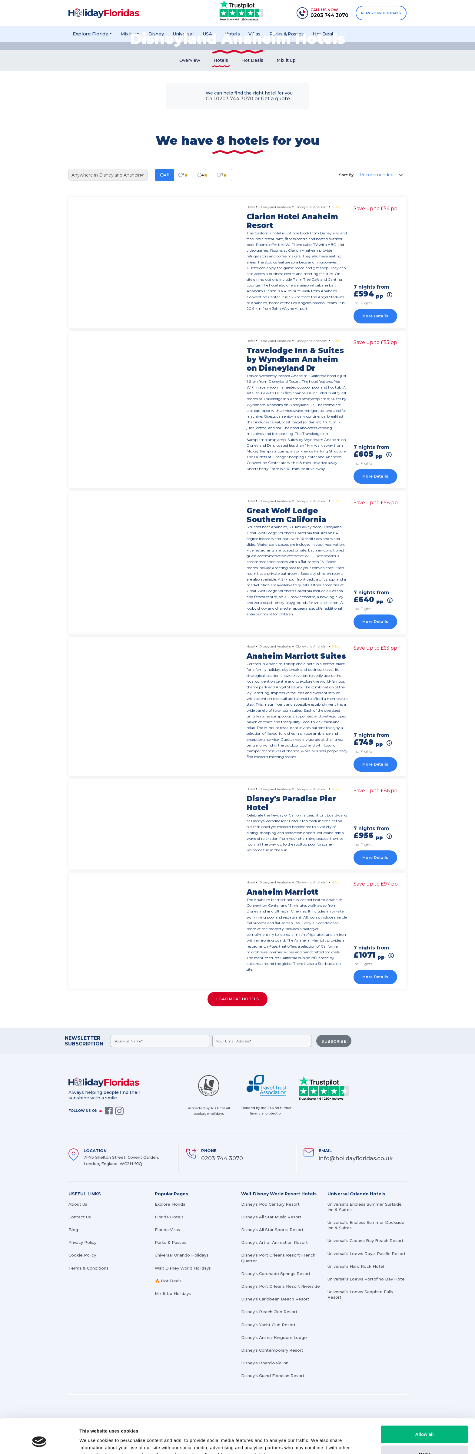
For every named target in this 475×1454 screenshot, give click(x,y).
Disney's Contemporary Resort (272, 1350)
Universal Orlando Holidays (181, 1255)
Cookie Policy (82, 1255)
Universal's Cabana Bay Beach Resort (365, 1240)
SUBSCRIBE (333, 1041)
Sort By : (347, 175)
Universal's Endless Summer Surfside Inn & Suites (364, 1207)
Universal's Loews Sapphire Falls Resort (360, 1294)
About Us (77, 1204)
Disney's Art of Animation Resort (274, 1242)
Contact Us (79, 1216)
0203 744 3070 (222, 1158)
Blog (73, 1229)
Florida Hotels (169, 1216)
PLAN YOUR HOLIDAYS (381, 13)
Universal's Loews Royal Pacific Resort (366, 1253)
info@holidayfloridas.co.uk (356, 1158)
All (164, 175)
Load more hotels (237, 999)
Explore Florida (170, 1204)
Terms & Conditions (88, 1268)
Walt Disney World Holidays (183, 1268)
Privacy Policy (82, 1242)
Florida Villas (167, 1229)
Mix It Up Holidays (173, 1293)
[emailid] (262, 1041)
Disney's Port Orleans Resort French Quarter (278, 1258)
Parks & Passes (170, 1242)
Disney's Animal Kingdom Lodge (274, 1337)
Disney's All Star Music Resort (271, 1216)
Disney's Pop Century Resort (270, 1204)
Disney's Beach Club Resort (269, 1311)
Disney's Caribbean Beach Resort (275, 1299)
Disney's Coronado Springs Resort (276, 1273)
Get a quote (275, 98)
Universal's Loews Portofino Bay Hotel (366, 1279)
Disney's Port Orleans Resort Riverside (280, 1286)
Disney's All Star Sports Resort (272, 1229)
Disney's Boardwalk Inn (264, 1362)
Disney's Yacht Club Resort (268, 1324)
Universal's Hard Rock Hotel (355, 1266)
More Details (375, 316)
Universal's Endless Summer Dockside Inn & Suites (365, 1225)
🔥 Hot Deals (168, 1280)
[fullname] (160, 1041)
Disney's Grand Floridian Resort (272, 1375)
